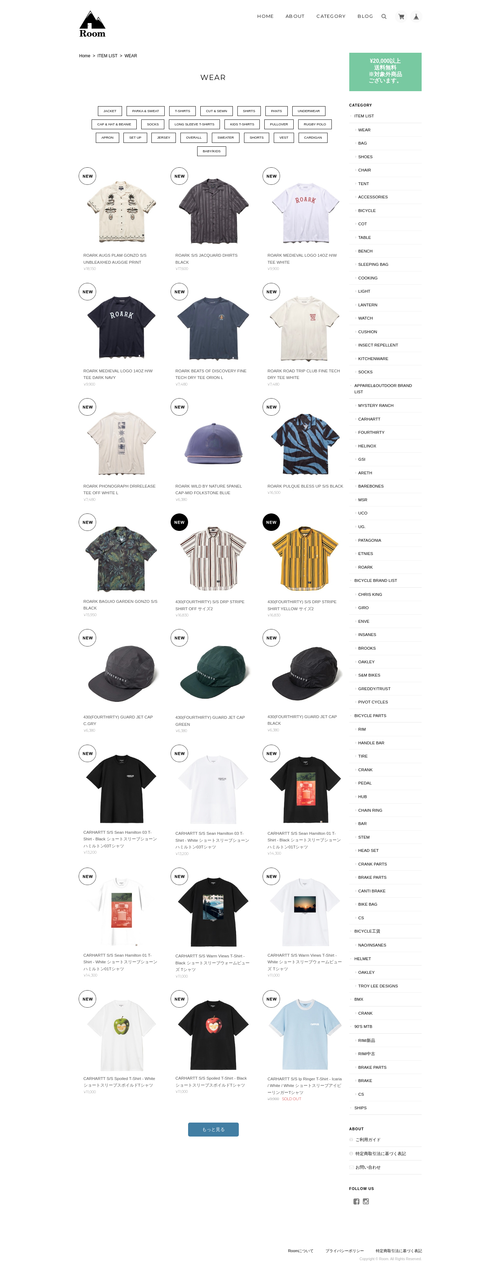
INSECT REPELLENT (388, 345)
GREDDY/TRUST (384, 688)
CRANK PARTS (382, 863)
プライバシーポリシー (344, 1250)
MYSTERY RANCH (385, 405)
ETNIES (375, 553)
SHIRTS (250, 111)
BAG (372, 142)
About (295, 16)
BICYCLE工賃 (377, 931)
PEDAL (374, 783)
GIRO (373, 607)
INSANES (377, 634)
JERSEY (158, 138)
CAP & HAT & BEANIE (105, 125)
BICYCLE (377, 210)
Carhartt (379, 418)
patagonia (379, 540)
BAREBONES (381, 486)
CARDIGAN (320, 138)
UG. (371, 526)
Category (331, 16)
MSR (372, 499)
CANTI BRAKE (381, 890)
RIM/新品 (376, 1040)
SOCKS (147, 125)
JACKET (100, 111)
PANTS (280, 111)
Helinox (377, 445)
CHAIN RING (380, 810)
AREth (375, 472)
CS (371, 917)
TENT (373, 183)
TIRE (373, 756)
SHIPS (370, 1107)
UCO (372, 513)
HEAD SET (378, 850)
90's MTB (373, 1026)
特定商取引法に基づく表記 (390, 1153)
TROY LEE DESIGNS (388, 985)
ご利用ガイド (378, 1139)
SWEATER (225, 138)
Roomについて (301, 1250)
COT (372, 223)
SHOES (375, 156)
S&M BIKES (379, 674)
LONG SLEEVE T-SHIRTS (192, 125)
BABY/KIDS (210, 152)
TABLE (374, 237)
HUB (372, 796)
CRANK (375, 769)
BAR (372, 823)
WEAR (374, 129)
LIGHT (374, 291)
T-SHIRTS (178, 111)
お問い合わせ (378, 1166)
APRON (97, 138)
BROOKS (377, 647)
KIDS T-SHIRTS (242, 125)
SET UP (127, 138)
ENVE (373, 621)
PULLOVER (282, 125)
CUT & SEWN (216, 111)
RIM (371, 729)
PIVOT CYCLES (383, 701)
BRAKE (375, 1080)
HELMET (372, 958)
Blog (365, 16)
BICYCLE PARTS (380, 715)
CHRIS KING (380, 594)
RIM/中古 (376, 1053)
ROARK (375, 566)
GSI (371, 459)
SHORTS (259, 138)
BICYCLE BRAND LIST (385, 580)
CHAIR (374, 170)
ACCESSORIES (383, 197)
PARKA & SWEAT (139, 111)
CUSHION (377, 331)
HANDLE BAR (381, 742)
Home (265, 16)
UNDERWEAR (315, 111)
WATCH (375, 318)
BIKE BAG (377, 904)
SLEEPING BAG (383, 264)
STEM (373, 836)
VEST (288, 138)
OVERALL (191, 138)
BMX (368, 998)
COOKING (377, 277)
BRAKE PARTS (382, 877)
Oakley (376, 661)
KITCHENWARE (383, 358)
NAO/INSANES (382, 944)
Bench (375, 250)
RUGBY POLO (320, 125)
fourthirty (381, 432)
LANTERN (377, 304)
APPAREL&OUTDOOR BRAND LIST (385, 388)
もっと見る (212, 1123)
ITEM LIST (107, 55)
